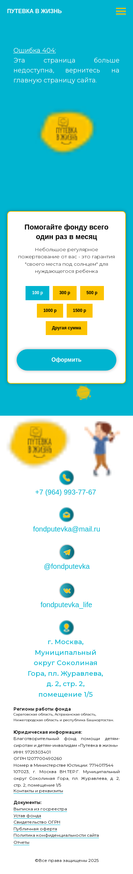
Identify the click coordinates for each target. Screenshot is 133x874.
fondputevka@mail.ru (66, 529)
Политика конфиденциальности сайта (56, 835)
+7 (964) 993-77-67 (65, 492)
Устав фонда (27, 815)
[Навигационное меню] (121, 11)
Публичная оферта (35, 828)
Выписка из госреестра (40, 808)
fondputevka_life (66, 605)
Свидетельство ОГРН (36, 822)
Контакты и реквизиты (38, 790)
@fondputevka (67, 566)
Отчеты (21, 842)
